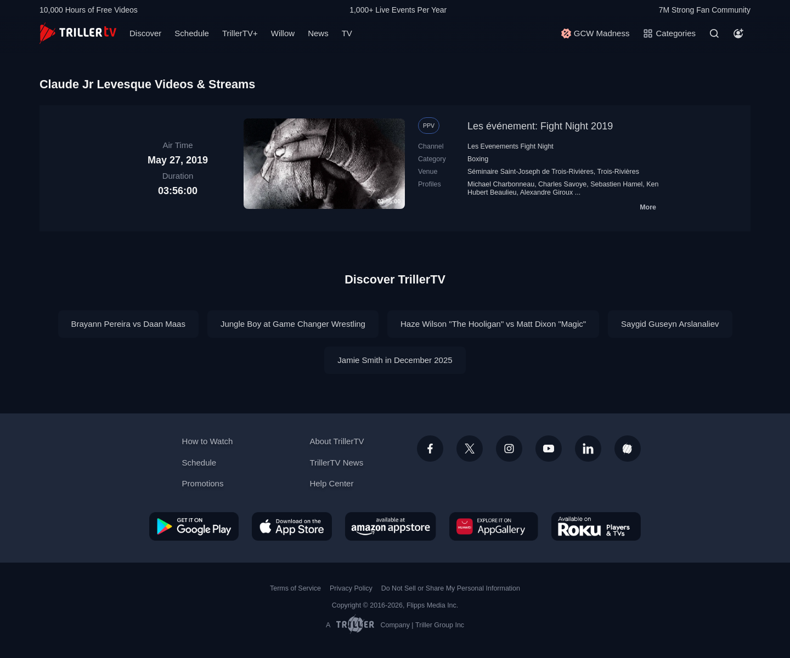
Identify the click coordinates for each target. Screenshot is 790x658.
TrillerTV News (336, 462)
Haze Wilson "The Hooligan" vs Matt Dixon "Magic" (493, 323)
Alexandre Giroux (546, 192)
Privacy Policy (351, 588)
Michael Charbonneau (500, 184)
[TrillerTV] (78, 33)
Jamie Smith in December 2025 (394, 360)
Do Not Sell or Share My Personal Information (450, 588)
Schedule (191, 33)
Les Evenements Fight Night (510, 146)
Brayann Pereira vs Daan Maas (128, 323)
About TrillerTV (336, 441)
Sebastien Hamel (616, 184)
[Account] (738, 33)
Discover (145, 33)
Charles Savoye (562, 184)
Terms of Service (295, 588)
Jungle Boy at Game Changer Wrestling (293, 323)
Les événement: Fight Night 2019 (540, 126)
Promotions (203, 483)
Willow (283, 33)
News (318, 33)
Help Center (331, 483)
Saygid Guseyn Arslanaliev (670, 323)
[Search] (714, 33)
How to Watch (207, 441)
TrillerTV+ (240, 33)
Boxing (477, 159)
